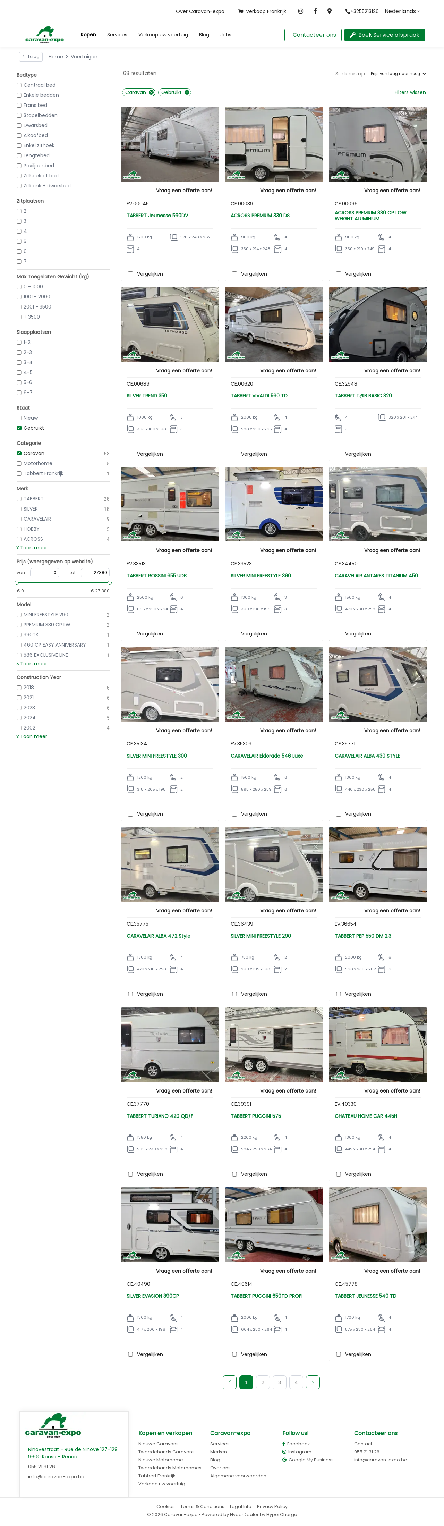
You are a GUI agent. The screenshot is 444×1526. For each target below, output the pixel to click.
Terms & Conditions (202, 1506)
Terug (31, 56)
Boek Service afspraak (384, 35)
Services (117, 34)
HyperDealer (244, 1514)
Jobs (225, 34)
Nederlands (400, 11)
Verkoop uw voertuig (163, 34)
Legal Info (240, 1506)
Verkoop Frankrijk (262, 11)
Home (56, 56)
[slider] (17, 583)
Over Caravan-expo (200, 11)
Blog (204, 34)
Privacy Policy (272, 1506)
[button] (88, 35)
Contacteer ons (314, 35)
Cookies (165, 1506)
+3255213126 (362, 11)
